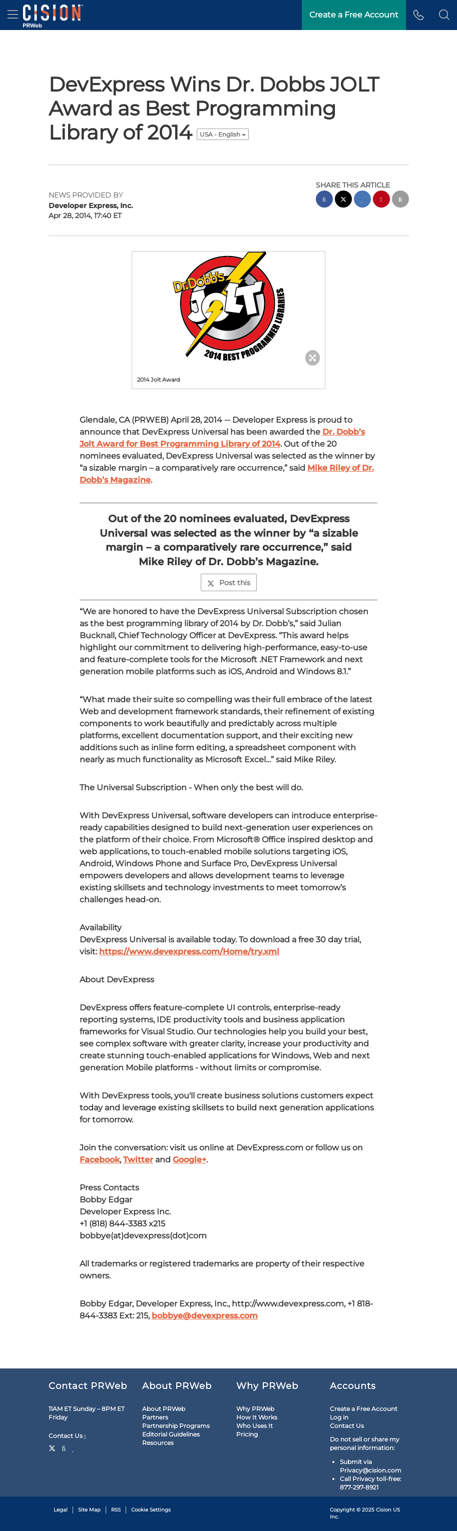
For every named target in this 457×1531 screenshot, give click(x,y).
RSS (116, 1509)
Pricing (247, 1434)
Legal (61, 1509)
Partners (155, 1417)
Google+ (189, 1159)
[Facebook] (64, 1447)
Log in (339, 1417)
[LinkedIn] (73, 1447)
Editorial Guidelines (171, 1434)
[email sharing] (400, 200)
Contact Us (67, 1436)
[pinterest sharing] (381, 200)
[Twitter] (53, 1447)
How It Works (256, 1417)
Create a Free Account (363, 1408)
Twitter (138, 1159)
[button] (444, 15)
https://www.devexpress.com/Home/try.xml (189, 951)
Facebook (100, 1159)
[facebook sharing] (324, 200)
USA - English (223, 134)
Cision (383, 1509)
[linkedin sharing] (362, 200)
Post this (228, 582)
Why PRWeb (255, 1408)
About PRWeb (163, 1408)
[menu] (13, 15)
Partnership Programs (176, 1425)
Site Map (89, 1509)
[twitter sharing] (343, 200)
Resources (158, 1442)
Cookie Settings (151, 1509)
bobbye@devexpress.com (205, 1315)
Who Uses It (254, 1425)
